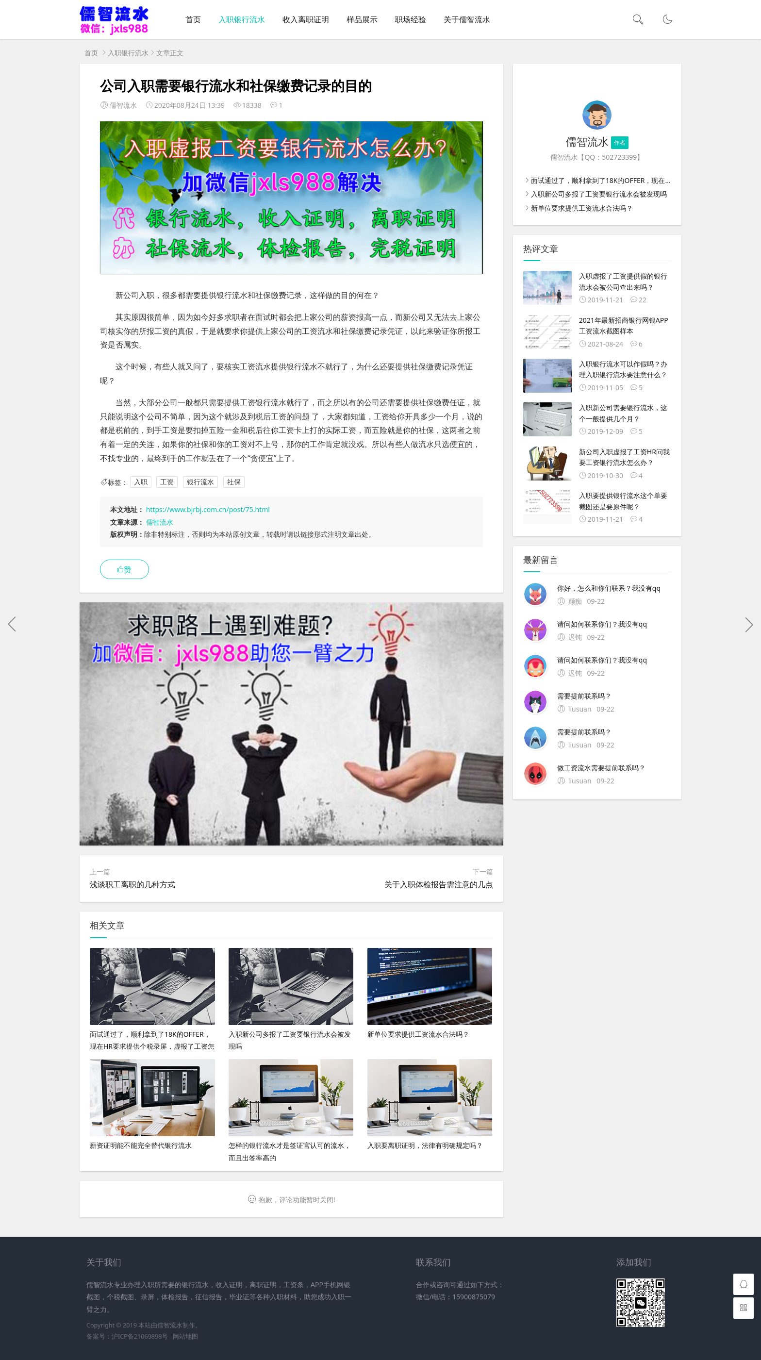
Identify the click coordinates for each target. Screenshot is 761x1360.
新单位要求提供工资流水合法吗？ (582, 208)
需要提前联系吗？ (584, 695)
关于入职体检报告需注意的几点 (438, 884)
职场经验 (410, 19)
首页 (193, 19)
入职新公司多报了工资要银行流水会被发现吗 (599, 194)
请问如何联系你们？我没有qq (602, 624)
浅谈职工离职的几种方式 (132, 884)
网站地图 (185, 1336)
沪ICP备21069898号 (140, 1336)
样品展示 (362, 19)
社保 (234, 482)
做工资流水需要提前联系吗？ (601, 767)
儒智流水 (159, 522)
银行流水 (200, 482)
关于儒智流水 (467, 19)
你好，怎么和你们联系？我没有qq (609, 588)
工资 (167, 482)
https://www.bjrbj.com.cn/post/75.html (208, 509)
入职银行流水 (241, 19)
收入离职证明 (305, 19)
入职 (141, 482)
